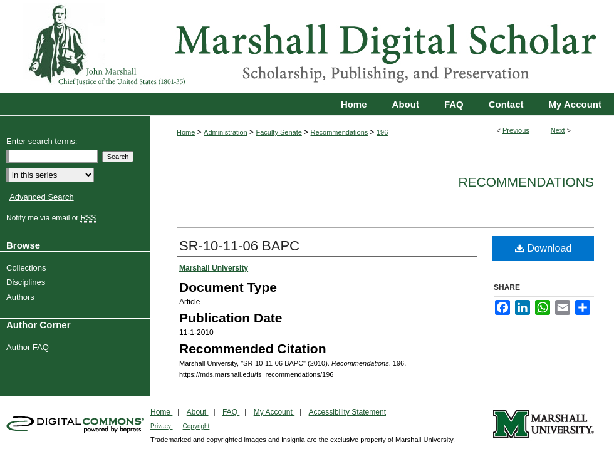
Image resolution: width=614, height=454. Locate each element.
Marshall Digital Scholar (307, 46)
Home (186, 132)
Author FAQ (29, 347)
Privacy (161, 426)
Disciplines (27, 282)
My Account (274, 412)
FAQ (230, 412)
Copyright (196, 426)
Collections (27, 267)
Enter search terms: (41, 141)
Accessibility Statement (347, 412)
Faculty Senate (278, 132)
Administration (225, 132)
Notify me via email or (52, 218)
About (198, 412)
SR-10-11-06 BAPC (239, 246)
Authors (21, 297)
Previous (515, 130)
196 (382, 132)
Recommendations (339, 132)
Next (558, 130)
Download (543, 248)
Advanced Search (41, 197)
